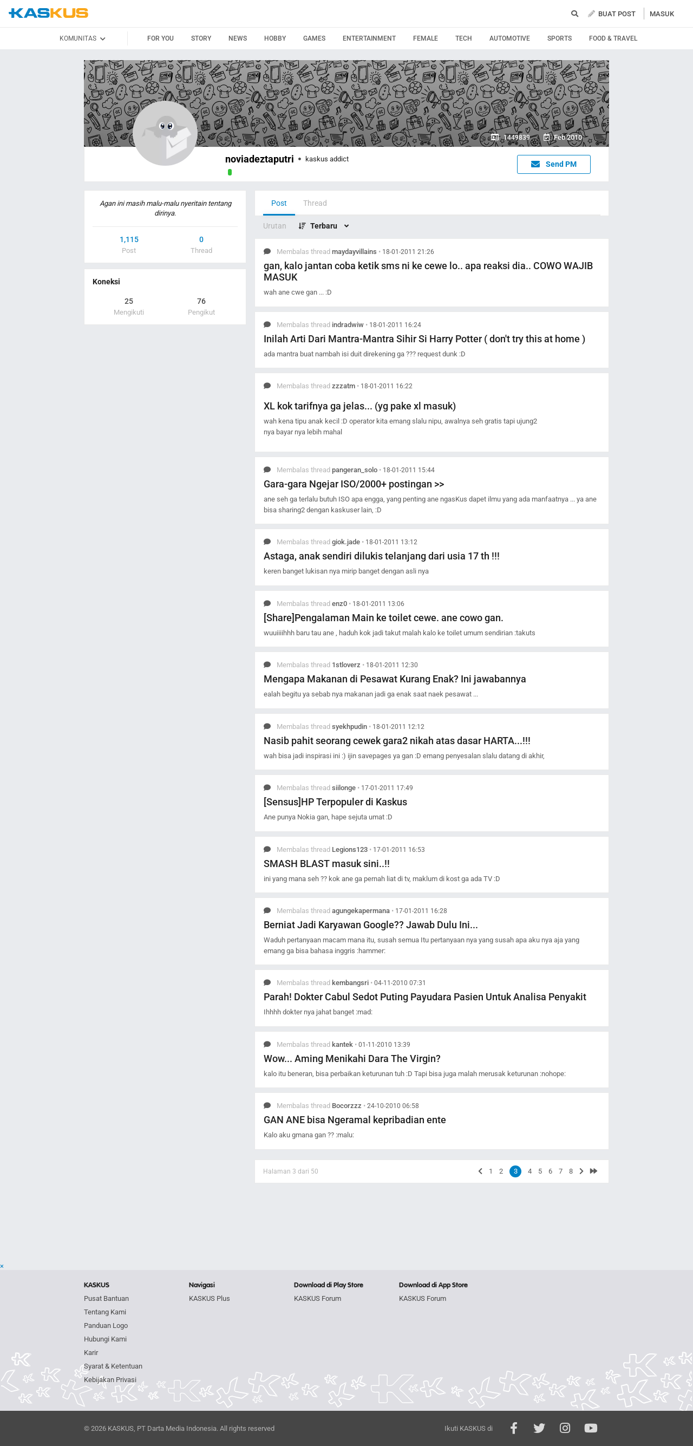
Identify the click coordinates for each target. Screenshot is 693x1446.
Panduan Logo (106, 1325)
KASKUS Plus (209, 1298)
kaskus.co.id (48, 13)
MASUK (662, 14)
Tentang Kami (105, 1312)
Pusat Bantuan (106, 1298)
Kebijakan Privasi (110, 1380)
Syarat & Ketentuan (113, 1366)
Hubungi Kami (105, 1339)
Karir (91, 1353)
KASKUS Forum (317, 1298)
